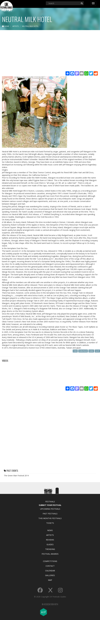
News (50, 530)
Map (50, 580)
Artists (50, 535)
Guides (50, 544)
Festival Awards (50, 554)
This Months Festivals (50, 518)
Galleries (50, 575)
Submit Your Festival (50, 505)
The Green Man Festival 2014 (16, 475)
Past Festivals (50, 513)
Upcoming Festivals (50, 509)
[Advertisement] (50, 51)
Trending (50, 549)
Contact (50, 566)
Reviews (50, 539)
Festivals (50, 501)
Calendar (50, 570)
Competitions (50, 561)
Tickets (50, 523)
